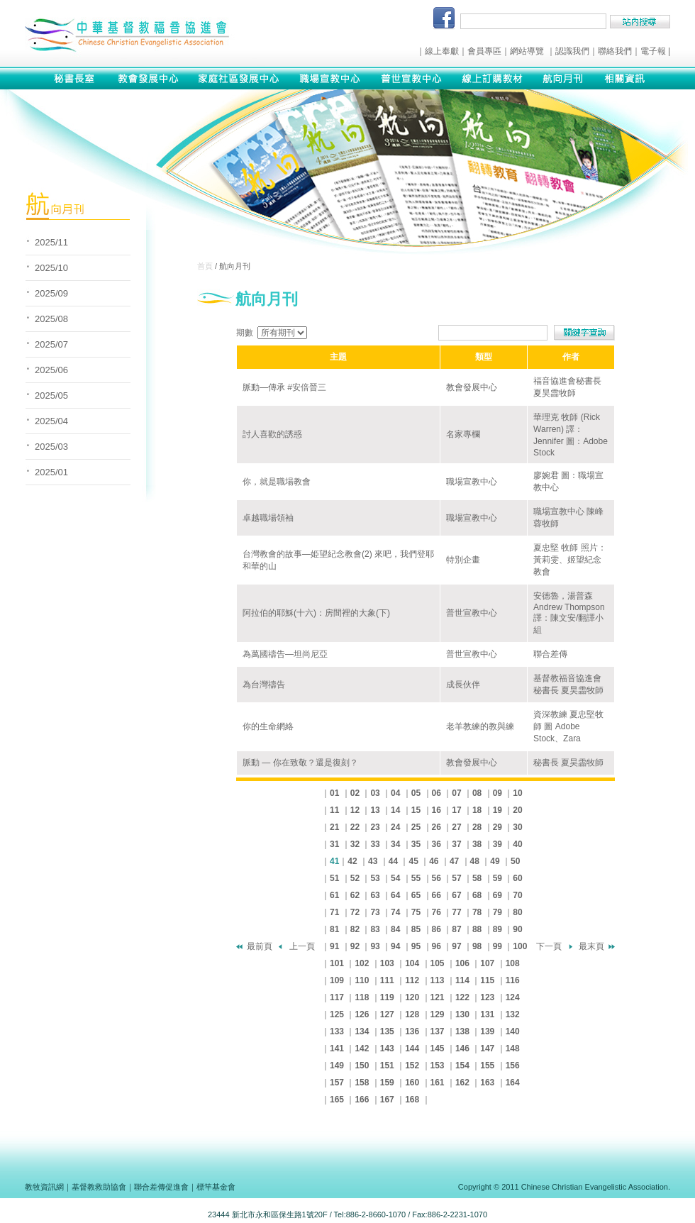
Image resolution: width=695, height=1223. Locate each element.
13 (374, 810)
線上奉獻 (442, 51)
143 (387, 1048)
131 (487, 1014)
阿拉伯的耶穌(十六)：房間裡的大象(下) (316, 613)
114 (462, 980)
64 (395, 895)
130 (462, 1014)
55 (416, 878)
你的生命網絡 (268, 726)
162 (462, 1083)
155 (487, 1065)
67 (456, 895)
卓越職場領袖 (268, 518)
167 (387, 1100)
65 (416, 895)
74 (395, 912)
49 (494, 861)
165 (337, 1100)
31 (334, 844)
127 (387, 1014)
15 (416, 810)
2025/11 (51, 242)
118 (362, 997)
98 (477, 946)
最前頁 (259, 946)
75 (416, 912)
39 (497, 844)
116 (513, 980)
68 (477, 895)
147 (487, 1048)
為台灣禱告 (264, 685)
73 (374, 912)
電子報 (653, 51)
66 (436, 895)
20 (517, 810)
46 (433, 861)
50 (515, 861)
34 (395, 844)
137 (437, 1031)
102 (362, 963)
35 (416, 844)
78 (477, 912)
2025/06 (51, 370)
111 (387, 980)
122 (462, 997)
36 (436, 844)
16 (436, 810)
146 (462, 1048)
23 (374, 827)
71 (334, 912)
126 (362, 1014)
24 (395, 827)
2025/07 (51, 344)
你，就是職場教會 (277, 482)
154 (462, 1065)
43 (372, 861)
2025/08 (51, 319)
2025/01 (51, 472)
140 (513, 1031)
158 (362, 1083)
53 (374, 878)
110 (362, 980)
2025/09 (51, 293)
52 (355, 878)
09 (497, 793)
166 (362, 1100)
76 (436, 912)
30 (517, 827)
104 (412, 963)
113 (437, 980)
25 (416, 827)
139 (487, 1031)
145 (437, 1048)
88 (477, 929)
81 (334, 929)
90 (517, 929)
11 (334, 810)
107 (487, 963)
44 (393, 861)
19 (497, 810)
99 (497, 946)
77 (456, 912)
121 (437, 997)
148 (513, 1048)
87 (456, 929)
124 (513, 997)
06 (436, 793)
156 (513, 1065)
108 (513, 963)
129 (437, 1014)
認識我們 (572, 51)
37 (456, 844)
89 (497, 929)
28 (477, 827)
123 (487, 997)
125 (337, 1014)
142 (362, 1048)
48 (474, 861)
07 (456, 793)
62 (355, 895)
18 (477, 810)
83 (374, 929)
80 (517, 912)
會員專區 (484, 51)
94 (395, 946)
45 (413, 861)
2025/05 (51, 395)
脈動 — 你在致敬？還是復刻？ (300, 763)
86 (436, 929)
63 (374, 895)
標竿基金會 (215, 1187)
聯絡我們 (615, 51)
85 (416, 929)
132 (513, 1014)
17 (456, 810)
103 (387, 963)
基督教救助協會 (99, 1187)
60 (517, 878)
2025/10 (51, 267)
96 (436, 946)
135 (387, 1031)
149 (337, 1065)
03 (374, 793)
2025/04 (51, 421)
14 (395, 810)
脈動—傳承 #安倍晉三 (284, 387)
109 (337, 980)
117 (337, 997)
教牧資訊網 (44, 1187)
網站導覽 (527, 51)
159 (387, 1083)
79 (497, 912)
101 (337, 963)
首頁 (205, 266)
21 (334, 827)
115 (487, 980)
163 (487, 1083)
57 (456, 878)
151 (387, 1065)
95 (416, 946)
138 (462, 1031)
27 (456, 827)
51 (334, 878)
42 (352, 861)
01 (334, 793)
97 (456, 946)
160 (412, 1083)
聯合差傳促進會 (161, 1187)
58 (477, 878)
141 (337, 1048)
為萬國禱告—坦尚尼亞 (285, 654)
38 (477, 844)
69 (497, 895)
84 (395, 929)
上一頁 (302, 946)
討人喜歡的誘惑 (272, 434)
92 (355, 946)
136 (412, 1031)
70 (517, 895)
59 (497, 878)
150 (362, 1065)
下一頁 (549, 946)
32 (355, 844)
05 (416, 793)
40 (517, 844)
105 (437, 963)
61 (334, 895)
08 (477, 793)
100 (520, 946)
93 (374, 946)
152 (412, 1065)
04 (395, 793)
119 (387, 997)
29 (497, 827)
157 (337, 1083)
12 (355, 810)
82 (355, 929)
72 (355, 912)
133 (337, 1031)
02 (355, 793)
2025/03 (51, 446)
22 (355, 827)
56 (436, 878)
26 (436, 827)
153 (437, 1065)
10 (517, 793)
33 (374, 844)
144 (412, 1048)
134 (362, 1031)
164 (513, 1083)
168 (412, 1100)
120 (412, 997)
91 (334, 946)
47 (454, 861)
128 (412, 1014)
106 (462, 963)
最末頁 (591, 946)
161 (437, 1083)
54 (395, 878)
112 (412, 980)
